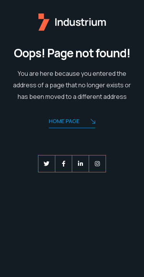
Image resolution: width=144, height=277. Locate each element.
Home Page (72, 121)
